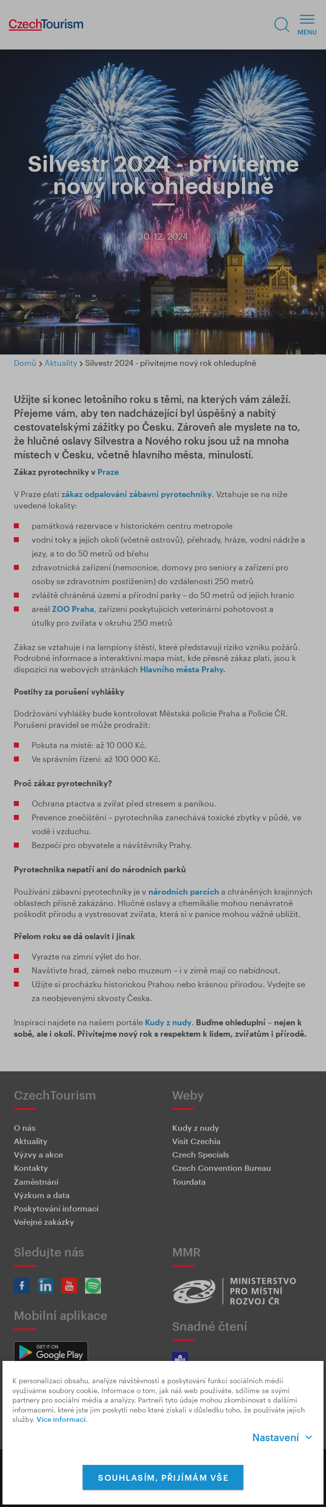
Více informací (61, 1419)
